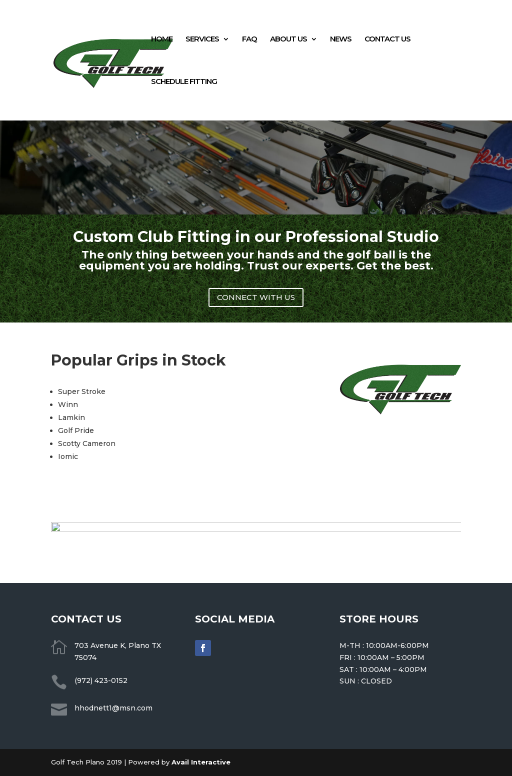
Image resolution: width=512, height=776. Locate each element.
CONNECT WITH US (256, 297)
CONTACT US (387, 40)
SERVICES (202, 40)
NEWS (341, 40)
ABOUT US (288, 40)
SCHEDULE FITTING (184, 82)
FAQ (249, 40)
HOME (161, 40)
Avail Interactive (201, 762)
